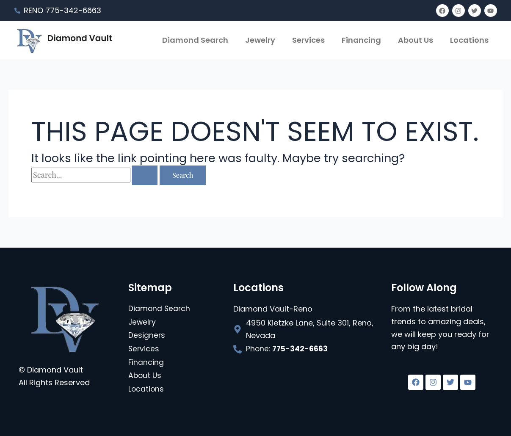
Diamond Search (195, 40)
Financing (361, 40)
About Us (415, 40)
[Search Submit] (144, 175)
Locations (469, 40)
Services (308, 40)
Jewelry (260, 40)
